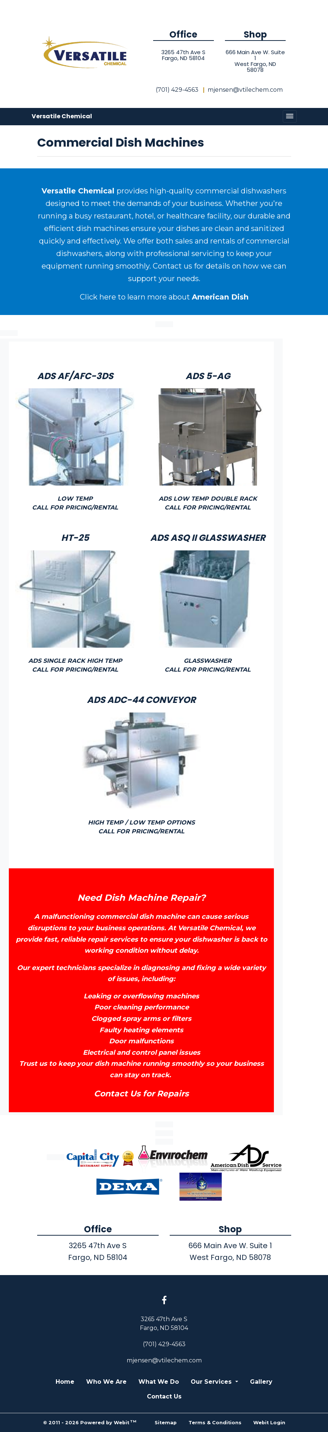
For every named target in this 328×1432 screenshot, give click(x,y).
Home (65, 1381)
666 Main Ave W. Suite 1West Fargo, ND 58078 (255, 61)
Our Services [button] (212, 1381)
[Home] (87, 52)
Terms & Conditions (214, 1422)
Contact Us (164, 1396)
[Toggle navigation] (290, 116)
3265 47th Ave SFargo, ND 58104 (183, 55)
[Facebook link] (164, 1301)
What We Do (158, 1381)
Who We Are (106, 1381)
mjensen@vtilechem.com (245, 89)
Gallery (261, 1381)
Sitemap (166, 1422)
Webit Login (269, 1422)
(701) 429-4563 (177, 89)
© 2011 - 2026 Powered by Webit (90, 1422)
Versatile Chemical (62, 116)
